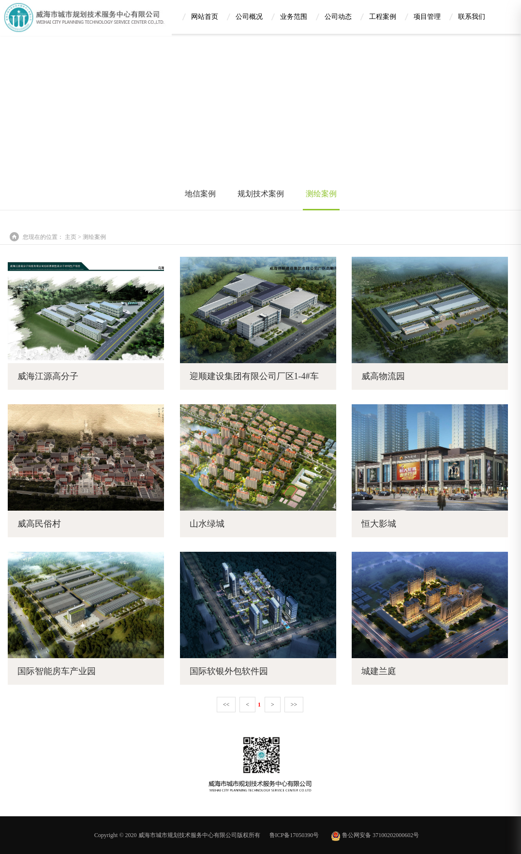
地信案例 (200, 194)
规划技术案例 (261, 194)
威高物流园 (383, 376)
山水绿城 (207, 524)
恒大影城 (378, 524)
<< (226, 704)
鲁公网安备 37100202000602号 (375, 835)
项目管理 (427, 16)
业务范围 (293, 16)
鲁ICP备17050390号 (294, 835)
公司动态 (338, 16)
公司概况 (249, 16)
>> (294, 704)
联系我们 (471, 16)
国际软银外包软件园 (229, 671)
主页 (70, 237)
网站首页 (204, 16)
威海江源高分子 (47, 376)
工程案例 (382, 16)
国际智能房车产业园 (56, 671)
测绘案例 (321, 194)
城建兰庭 (378, 671)
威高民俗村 (39, 524)
